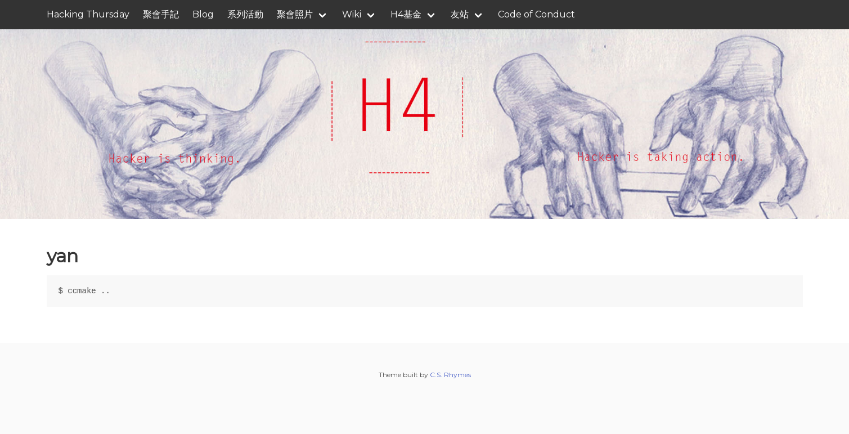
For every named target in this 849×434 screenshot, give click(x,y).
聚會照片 (295, 14)
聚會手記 (161, 14)
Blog (203, 14)
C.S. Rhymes (450, 374)
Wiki (351, 14)
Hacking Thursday (88, 14)
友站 (460, 14)
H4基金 (405, 14)
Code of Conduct (536, 14)
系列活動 (245, 14)
